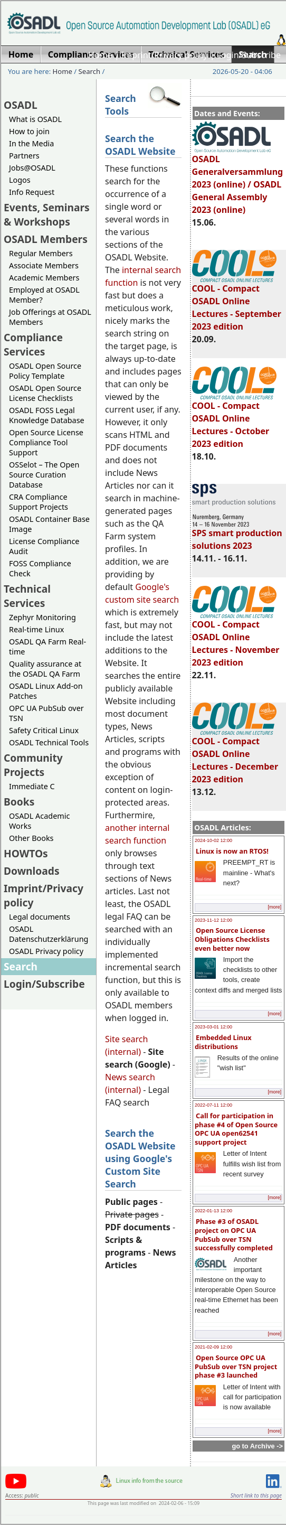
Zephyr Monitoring (42, 617)
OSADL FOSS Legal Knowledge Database (46, 415)
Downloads (32, 871)
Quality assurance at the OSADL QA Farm (45, 669)
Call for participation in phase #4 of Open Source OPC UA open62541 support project (236, 1129)
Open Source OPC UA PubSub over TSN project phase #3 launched (236, 1366)
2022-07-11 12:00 (213, 1105)
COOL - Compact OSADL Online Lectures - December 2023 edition (235, 755)
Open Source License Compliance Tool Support (46, 442)
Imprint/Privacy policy (164, 55)
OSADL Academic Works (39, 821)
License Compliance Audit (44, 546)
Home (100, 55)
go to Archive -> (257, 1446)
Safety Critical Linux (44, 730)
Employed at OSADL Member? (44, 295)
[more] (274, 907)
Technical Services (27, 596)
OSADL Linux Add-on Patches (46, 691)
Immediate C (32, 786)
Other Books (31, 838)
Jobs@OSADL (32, 168)
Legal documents (39, 917)
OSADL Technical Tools (49, 742)
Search (90, 71)
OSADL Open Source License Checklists (45, 393)
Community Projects (33, 765)
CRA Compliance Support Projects (38, 502)
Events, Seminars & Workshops (47, 214)
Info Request (31, 192)
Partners (24, 156)
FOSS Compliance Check (40, 568)
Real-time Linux (36, 629)
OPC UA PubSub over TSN (46, 713)
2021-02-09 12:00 (213, 1347)
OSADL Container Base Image (49, 524)
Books (19, 801)
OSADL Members (46, 239)
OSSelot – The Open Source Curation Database (44, 475)
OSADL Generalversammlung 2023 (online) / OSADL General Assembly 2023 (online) (237, 180)
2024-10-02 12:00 (213, 840)
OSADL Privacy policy (46, 951)
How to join (29, 131)
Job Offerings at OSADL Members (50, 317)
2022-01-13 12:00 (213, 1210)
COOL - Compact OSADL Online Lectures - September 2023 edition (236, 302)
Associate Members (44, 265)
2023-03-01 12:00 (213, 1027)
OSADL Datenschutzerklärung (48, 934)
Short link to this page (256, 1495)
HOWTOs (26, 853)
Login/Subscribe (249, 55)
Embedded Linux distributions (223, 1042)
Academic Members (44, 278)
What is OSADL (35, 119)
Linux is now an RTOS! (232, 851)
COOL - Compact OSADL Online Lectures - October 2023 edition (234, 420)
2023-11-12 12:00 (213, 920)
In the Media (31, 143)
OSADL (20, 105)
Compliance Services (33, 344)
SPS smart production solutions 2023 (237, 534)
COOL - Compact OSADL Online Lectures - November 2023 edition (236, 638)
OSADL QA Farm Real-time (47, 647)
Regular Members (41, 253)
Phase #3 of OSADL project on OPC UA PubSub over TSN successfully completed (234, 1234)
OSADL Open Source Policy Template (45, 371)
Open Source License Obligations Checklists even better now (232, 938)
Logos (20, 180)
